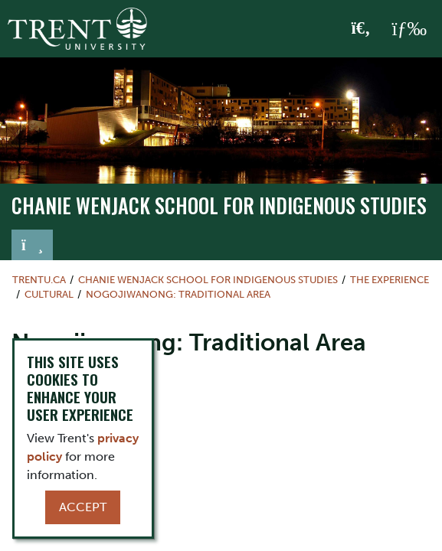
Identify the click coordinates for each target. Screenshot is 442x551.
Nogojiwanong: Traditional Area (178, 294)
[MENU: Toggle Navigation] (409, 29)
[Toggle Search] (361, 29)
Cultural (49, 294)
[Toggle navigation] (32, 245)
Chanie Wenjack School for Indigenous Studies (219, 205)
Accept (82, 507)
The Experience (389, 279)
